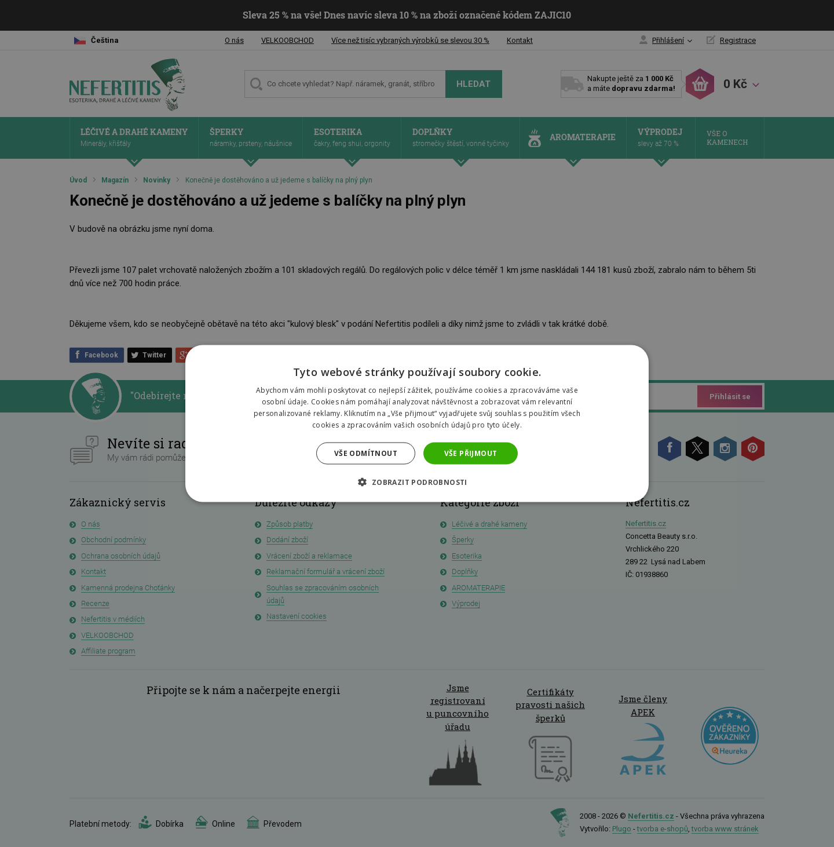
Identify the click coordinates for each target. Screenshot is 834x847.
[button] (417, 481)
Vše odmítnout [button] (365, 453)
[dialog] (417, 423)
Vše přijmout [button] (471, 453)
